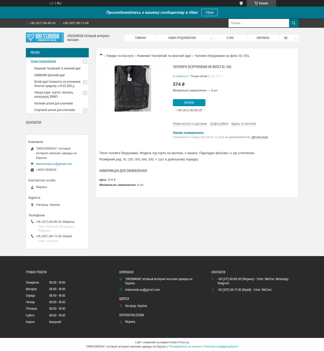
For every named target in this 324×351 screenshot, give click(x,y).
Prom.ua (183, 342)
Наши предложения (182, 38)
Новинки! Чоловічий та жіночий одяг (164, 56)
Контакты (263, 38)
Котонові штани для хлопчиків (53, 103)
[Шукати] (293, 23)
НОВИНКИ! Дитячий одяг (49, 75)
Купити (189, 103)
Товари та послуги (119, 56)
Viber (209, 12)
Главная (140, 38)
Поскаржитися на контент (185, 346)
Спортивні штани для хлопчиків (54, 110)
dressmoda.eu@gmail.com (54, 164)
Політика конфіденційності (221, 346)
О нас (230, 38)
